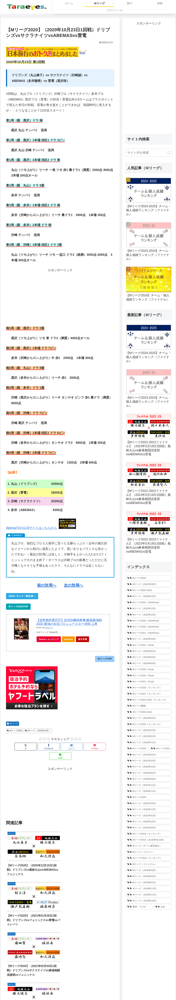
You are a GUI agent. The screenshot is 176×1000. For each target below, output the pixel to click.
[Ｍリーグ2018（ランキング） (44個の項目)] (148, 858)
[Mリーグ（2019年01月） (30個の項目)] (148, 882)
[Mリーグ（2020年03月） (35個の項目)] (148, 779)
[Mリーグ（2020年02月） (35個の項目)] (148, 773)
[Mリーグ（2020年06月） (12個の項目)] (148, 663)
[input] (148, 153)
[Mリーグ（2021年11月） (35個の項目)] (148, 785)
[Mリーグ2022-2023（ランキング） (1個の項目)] (148, 699)
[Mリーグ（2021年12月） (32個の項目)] (148, 730)
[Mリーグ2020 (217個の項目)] (148, 797)
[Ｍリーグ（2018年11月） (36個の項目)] (148, 894)
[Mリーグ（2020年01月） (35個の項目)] (148, 766)
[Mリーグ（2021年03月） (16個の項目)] (148, 584)
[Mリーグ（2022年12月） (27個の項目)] (148, 608)
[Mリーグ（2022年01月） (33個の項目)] (148, 815)
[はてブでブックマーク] (60, 746)
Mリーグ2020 (14, 730)
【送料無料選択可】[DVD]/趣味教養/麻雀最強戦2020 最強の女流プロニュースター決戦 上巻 (69, 622)
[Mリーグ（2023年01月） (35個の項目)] (148, 736)
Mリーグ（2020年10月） (38, 730)
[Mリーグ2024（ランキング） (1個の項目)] (148, 724)
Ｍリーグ (12, 723)
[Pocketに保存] (78, 746)
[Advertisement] (60, 297)
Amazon (68, 639)
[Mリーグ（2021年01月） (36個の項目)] (148, 754)
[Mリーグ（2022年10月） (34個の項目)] (148, 803)
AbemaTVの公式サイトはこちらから (31, 528)
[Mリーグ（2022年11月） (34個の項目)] (148, 809)
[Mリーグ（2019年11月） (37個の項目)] (148, 742)
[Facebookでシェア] (42, 746)
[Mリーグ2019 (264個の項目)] (148, 578)
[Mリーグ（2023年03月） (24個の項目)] (148, 639)
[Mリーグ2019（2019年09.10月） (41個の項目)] (148, 839)
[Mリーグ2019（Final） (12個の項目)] (148, 669)
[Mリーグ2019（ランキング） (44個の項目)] (148, 833)
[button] (169, 153)
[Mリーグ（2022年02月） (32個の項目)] (148, 651)
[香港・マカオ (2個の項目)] (139, 906)
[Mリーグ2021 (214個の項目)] (160, 748)
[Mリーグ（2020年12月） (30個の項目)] (148, 596)
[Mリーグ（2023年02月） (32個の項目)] (148, 718)
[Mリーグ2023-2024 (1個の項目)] (148, 712)
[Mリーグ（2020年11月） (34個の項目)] (148, 791)
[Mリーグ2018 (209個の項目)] (136, 748)
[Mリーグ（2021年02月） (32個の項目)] (148, 827)
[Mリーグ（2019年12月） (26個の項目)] (148, 614)
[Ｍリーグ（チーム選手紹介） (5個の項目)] (148, 845)
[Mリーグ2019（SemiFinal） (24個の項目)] (148, 620)
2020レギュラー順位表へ (22, 596)
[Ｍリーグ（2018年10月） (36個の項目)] (148, 900)
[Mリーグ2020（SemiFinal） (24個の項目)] (148, 626)
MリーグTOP (105, 658)
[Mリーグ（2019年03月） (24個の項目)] (148, 870)
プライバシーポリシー (102, 989)
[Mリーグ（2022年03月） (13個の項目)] (148, 657)
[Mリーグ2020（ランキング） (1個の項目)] (148, 687)
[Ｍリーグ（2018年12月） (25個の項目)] (148, 888)
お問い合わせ (79, 989)
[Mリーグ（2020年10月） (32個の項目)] (148, 821)
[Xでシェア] (23, 746)
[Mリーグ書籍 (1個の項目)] (148, 705)
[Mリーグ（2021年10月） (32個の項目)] (148, 760)
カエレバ (49, 627)
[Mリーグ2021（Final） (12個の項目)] (148, 681)
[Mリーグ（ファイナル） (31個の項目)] (148, 864)
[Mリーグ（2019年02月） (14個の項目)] (148, 876)
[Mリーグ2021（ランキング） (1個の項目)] (148, 693)
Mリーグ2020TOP (18, 606)
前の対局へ (46, 585)
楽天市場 (82, 639)
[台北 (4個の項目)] (162, 906)
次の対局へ (73, 585)
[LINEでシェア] (96, 746)
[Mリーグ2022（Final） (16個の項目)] (148, 645)
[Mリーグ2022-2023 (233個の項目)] (148, 590)
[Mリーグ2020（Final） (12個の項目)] (148, 675)
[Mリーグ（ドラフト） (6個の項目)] (148, 852)
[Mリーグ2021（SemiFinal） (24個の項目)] (148, 633)
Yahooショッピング (50, 640)
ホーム (65, 989)
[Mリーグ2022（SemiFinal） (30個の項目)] (148, 602)
